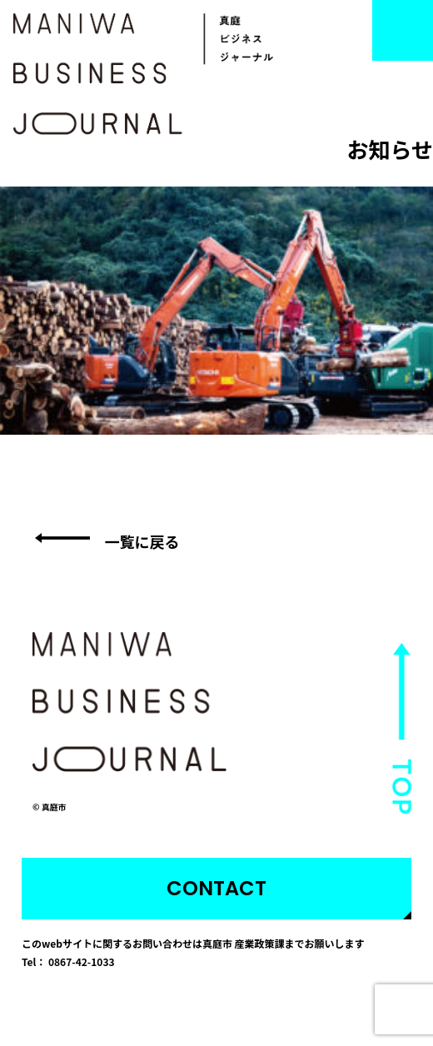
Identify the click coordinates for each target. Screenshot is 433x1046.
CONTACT (216, 888)
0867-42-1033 (81, 961)
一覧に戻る (142, 541)
